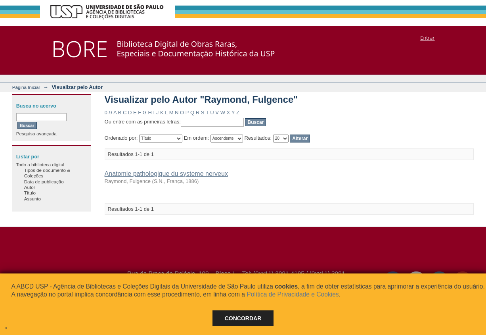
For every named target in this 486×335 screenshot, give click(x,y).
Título (30, 192)
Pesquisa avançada (36, 133)
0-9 (108, 113)
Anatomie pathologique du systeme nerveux (166, 173)
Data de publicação (44, 181)
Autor (29, 187)
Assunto (32, 198)
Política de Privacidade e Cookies (293, 294)
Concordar (243, 318)
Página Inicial (26, 87)
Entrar (427, 37)
